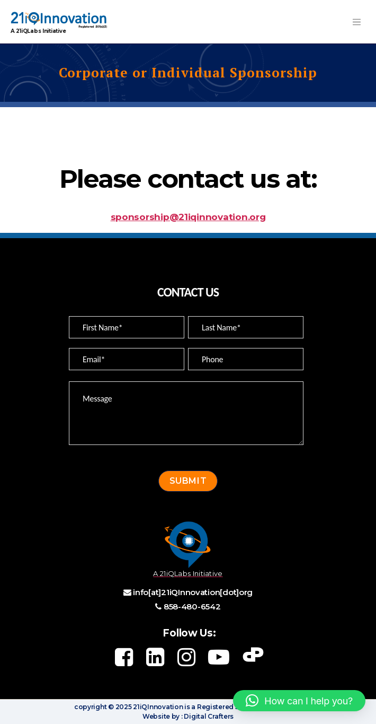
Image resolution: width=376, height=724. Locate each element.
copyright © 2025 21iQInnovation (128, 707)
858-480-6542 (192, 606)
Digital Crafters (208, 716)
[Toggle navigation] (356, 21)
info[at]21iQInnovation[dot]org (193, 592)
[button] (299, 700)
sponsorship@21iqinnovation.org (188, 217)
